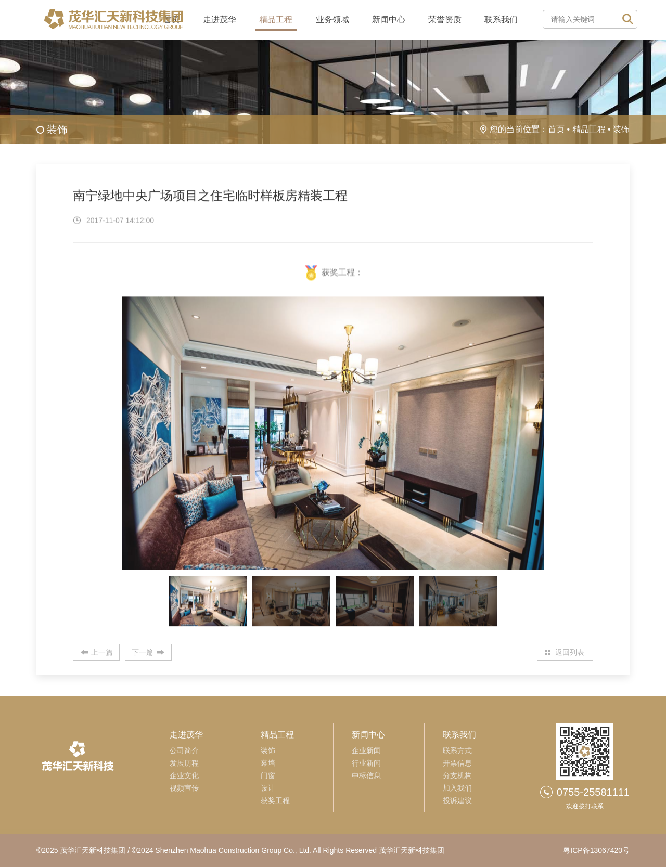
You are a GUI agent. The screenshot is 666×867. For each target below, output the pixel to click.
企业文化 (184, 775)
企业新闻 (366, 750)
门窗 (268, 775)
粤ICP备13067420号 (596, 850)
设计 (268, 788)
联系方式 (457, 750)
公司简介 (184, 750)
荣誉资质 (445, 19)
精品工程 (275, 19)
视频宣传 (184, 788)
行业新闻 (366, 763)
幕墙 (268, 763)
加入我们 (457, 788)
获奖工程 (275, 800)
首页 (556, 129)
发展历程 (184, 763)
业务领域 (332, 19)
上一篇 (102, 652)
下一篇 (142, 652)
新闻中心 (388, 19)
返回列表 (569, 652)
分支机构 (457, 775)
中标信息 (366, 775)
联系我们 (501, 19)
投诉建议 (457, 800)
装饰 (621, 129)
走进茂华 (219, 19)
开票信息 (457, 763)
